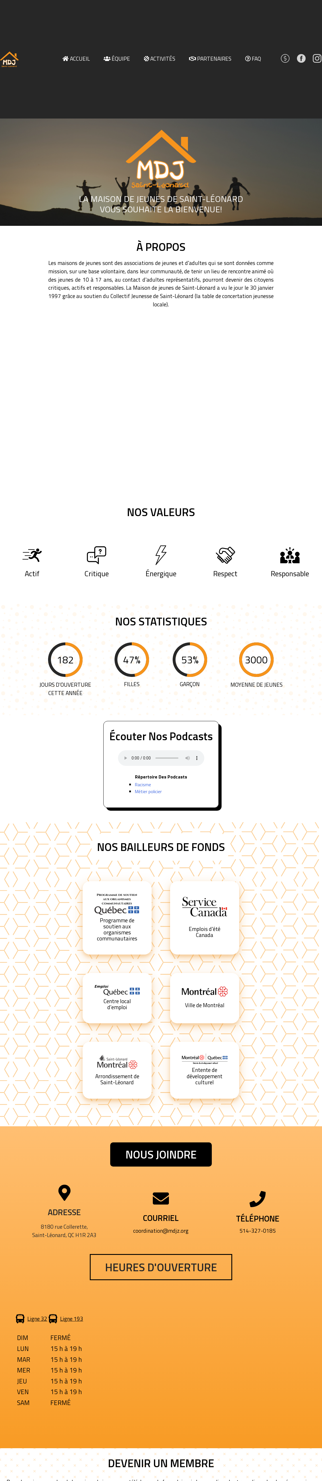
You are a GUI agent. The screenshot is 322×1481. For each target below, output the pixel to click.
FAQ (256, 59)
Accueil (80, 59)
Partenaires (214, 59)
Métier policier (148, 791)
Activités (162, 59)
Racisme (143, 784)
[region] (161, 172)
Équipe (121, 59)
